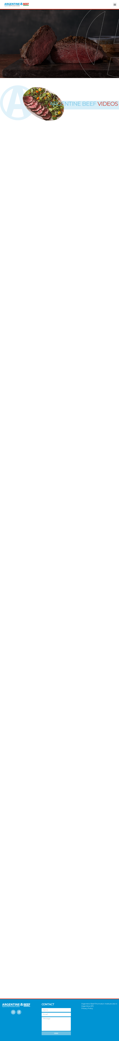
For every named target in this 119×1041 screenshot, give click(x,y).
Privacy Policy (87, 1008)
